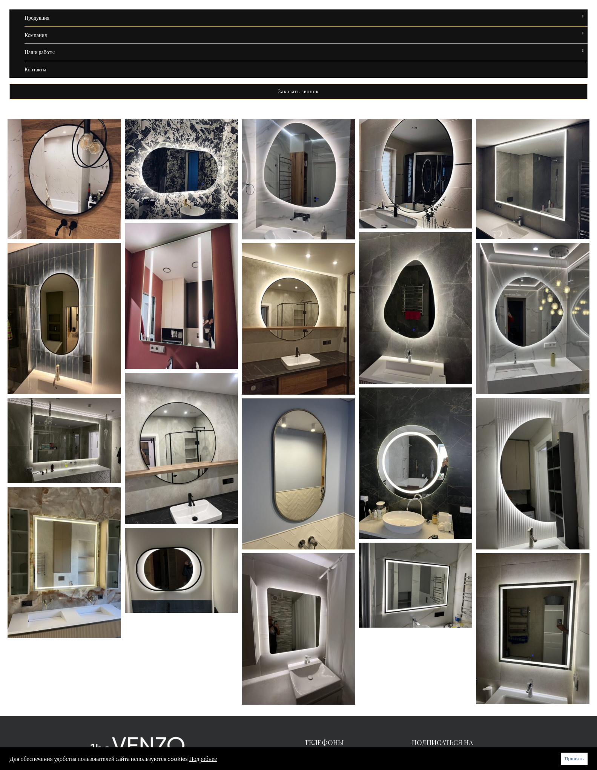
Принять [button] (574, 758)
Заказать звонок (298, 91)
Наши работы (40, 52)
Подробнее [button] (203, 758)
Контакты (35, 69)
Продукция (37, 17)
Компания (36, 35)
